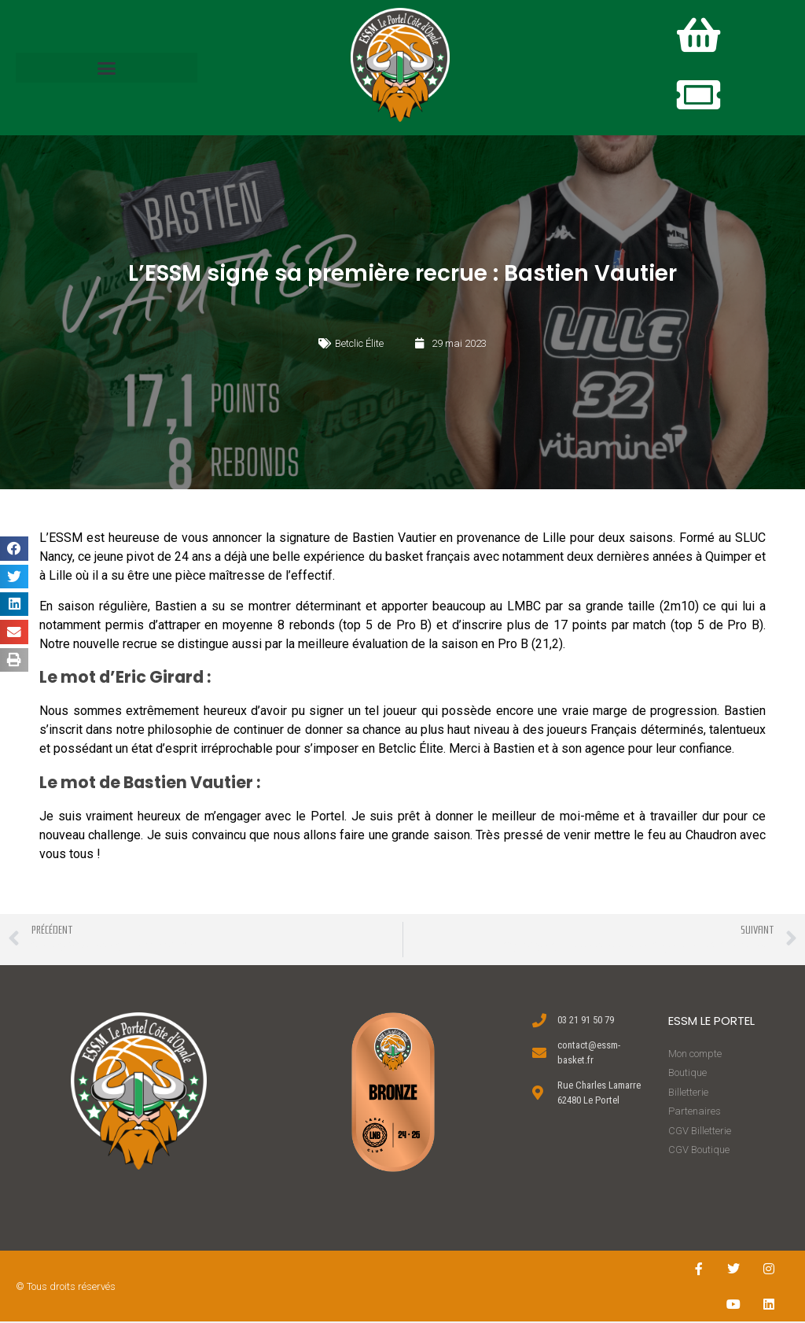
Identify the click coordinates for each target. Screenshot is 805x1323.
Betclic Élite (359, 344)
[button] (106, 68)
